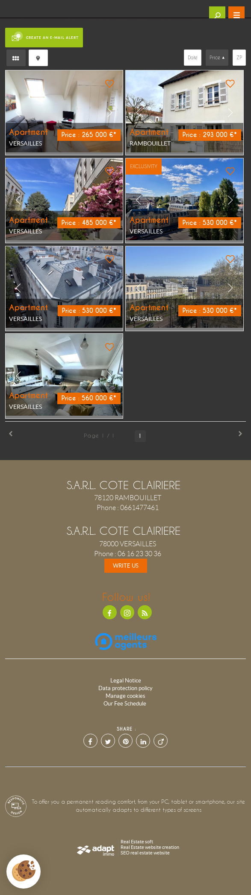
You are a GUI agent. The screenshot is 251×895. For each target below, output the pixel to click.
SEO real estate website (145, 852)
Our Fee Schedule (125, 703)
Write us (126, 566)
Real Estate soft (137, 841)
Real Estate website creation (150, 847)
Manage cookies (125, 696)
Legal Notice (125, 680)
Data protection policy (125, 688)
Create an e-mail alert (44, 37)
